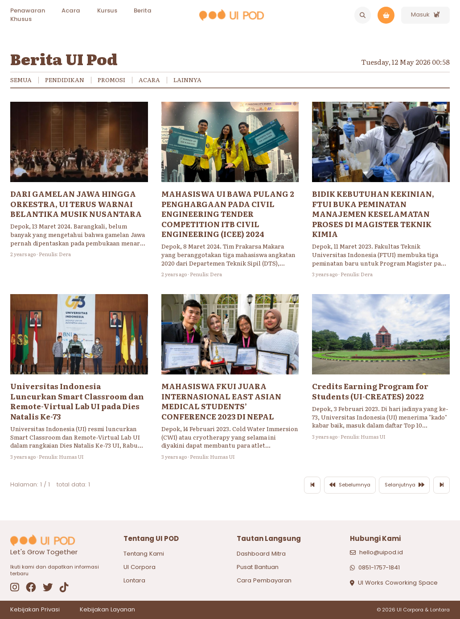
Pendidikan (64, 80)
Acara (71, 10)
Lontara (134, 580)
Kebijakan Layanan (107, 610)
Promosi (111, 80)
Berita (143, 10)
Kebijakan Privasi (35, 610)
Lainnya (187, 80)
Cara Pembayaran (264, 580)
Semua (21, 80)
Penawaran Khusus (27, 14)
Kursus (107, 10)
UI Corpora (139, 567)
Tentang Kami (143, 553)
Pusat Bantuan (258, 567)
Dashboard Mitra (261, 553)
